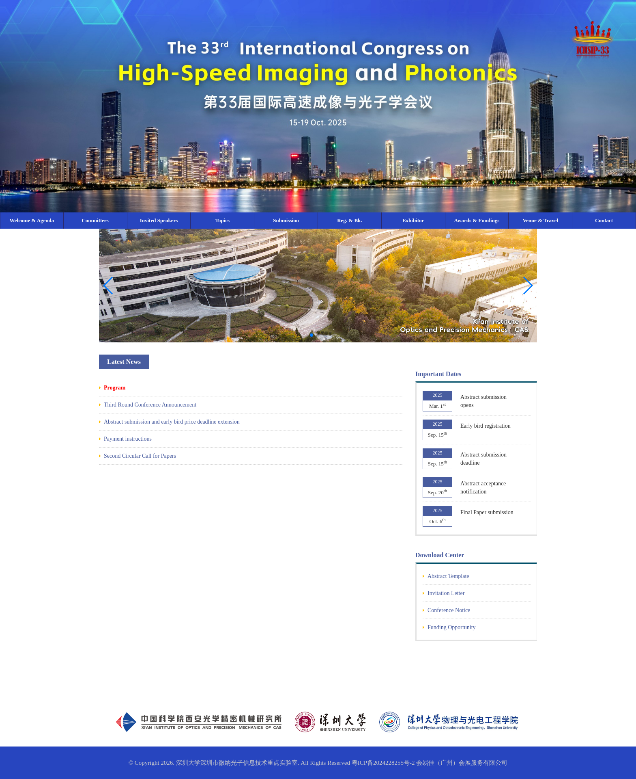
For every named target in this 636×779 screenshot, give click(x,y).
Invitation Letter (446, 593)
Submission (286, 220)
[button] (527, 285)
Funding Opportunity (452, 627)
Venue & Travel (540, 220)
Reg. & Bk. (349, 220)
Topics (222, 220)
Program (114, 388)
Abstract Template (448, 576)
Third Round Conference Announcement (150, 405)
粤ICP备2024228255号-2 (383, 763)
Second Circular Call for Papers (140, 456)
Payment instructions (128, 439)
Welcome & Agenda (32, 220)
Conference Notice (449, 610)
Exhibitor (413, 220)
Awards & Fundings (477, 220)
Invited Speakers (159, 220)
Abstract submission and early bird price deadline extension (172, 422)
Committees (95, 220)
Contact (604, 220)
